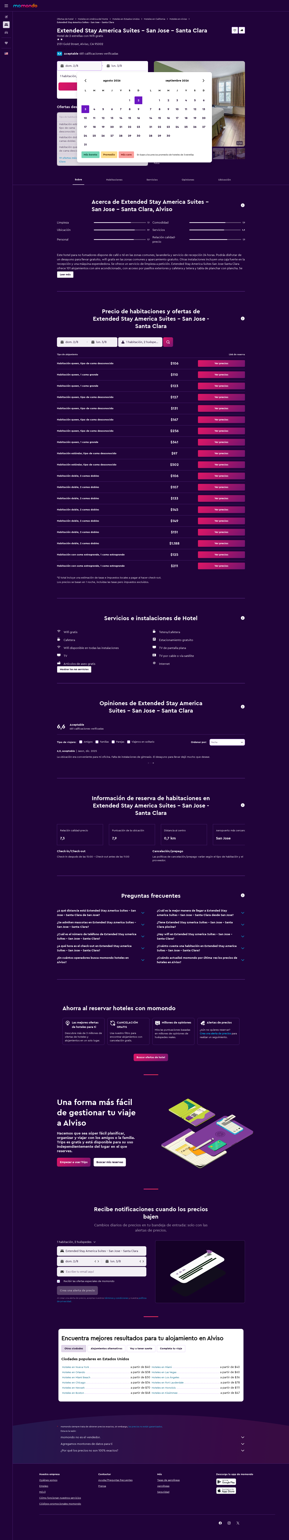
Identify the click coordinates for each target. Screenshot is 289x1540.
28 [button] (120, 135)
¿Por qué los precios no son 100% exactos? (153, 1450)
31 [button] (85, 144)
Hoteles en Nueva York (75, 1367)
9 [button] (138, 109)
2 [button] (138, 100)
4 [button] (94, 109)
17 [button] (85, 126)
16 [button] (138, 118)
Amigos (88, 742)
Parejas (120, 742)
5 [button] (103, 109)
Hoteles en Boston (73, 1393)
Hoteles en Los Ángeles (165, 1377)
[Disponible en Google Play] (226, 1481)
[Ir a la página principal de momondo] (25, 5)
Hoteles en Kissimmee (164, 1393)
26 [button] (103, 135)
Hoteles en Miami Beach (76, 1377)
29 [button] (129, 135)
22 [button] (129, 126)
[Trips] (6, 43)
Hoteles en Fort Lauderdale (168, 1382)
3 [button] (85, 109)
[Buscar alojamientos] (6, 24)
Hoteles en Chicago (74, 1382)
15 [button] (129, 118)
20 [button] (112, 126)
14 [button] (120, 118)
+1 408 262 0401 (68, 48)
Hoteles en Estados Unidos (126, 19)
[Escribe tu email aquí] (105, 1271)
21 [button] (120, 126)
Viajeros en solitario (143, 742)
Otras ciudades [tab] (74, 1348)
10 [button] (85, 118)
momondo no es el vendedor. (153, 1437)
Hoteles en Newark (73, 1388)
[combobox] (227, 742)
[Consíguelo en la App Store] (226, 1490)
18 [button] (94, 126)
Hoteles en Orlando (73, 1372)
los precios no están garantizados (145, 1426)
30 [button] (138, 135)
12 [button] (103, 118)
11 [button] (94, 118)
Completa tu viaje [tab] (171, 1348)
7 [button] (120, 109)
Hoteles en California (154, 19)
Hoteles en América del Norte (93, 19)
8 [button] (129, 109)
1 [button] (129, 100)
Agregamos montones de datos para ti (153, 1444)
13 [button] (112, 118)
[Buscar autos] (6, 32)
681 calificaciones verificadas (98, 53)
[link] (151, 1057)
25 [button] (94, 135)
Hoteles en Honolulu (164, 1388)
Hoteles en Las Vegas (164, 1372)
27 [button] (112, 135)
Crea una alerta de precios (215, 1033)
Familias (104, 742)
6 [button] (112, 109)
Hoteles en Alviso (178, 19)
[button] (6, 6)
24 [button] (85, 135)
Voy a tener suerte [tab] (141, 1348)
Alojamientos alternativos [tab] (106, 1348)
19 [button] (103, 126)
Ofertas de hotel (65, 19)
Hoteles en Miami (162, 1367)
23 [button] (138, 126)
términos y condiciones (116, 1298)
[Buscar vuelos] (6, 17)
